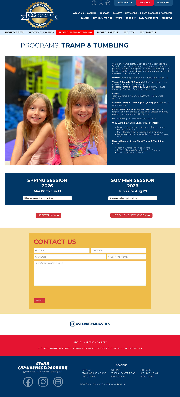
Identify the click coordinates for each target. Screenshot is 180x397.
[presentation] (53, 292)
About (77, 342)
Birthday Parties (60, 348)
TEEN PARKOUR (148, 32)
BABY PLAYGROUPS (148, 18)
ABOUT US (78, 13)
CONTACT (104, 13)
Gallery (101, 342)
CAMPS (118, 18)
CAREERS (91, 13)
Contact (117, 348)
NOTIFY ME (163, 2)
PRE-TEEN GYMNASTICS (41, 32)
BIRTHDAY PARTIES (102, 18)
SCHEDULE (167, 18)
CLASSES (85, 18)
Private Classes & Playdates (156, 13)
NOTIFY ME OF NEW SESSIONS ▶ (131, 215)
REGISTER (145, 2)
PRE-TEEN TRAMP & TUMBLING (75, 32)
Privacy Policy (133, 348)
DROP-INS (131, 18)
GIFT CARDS (131, 13)
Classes (42, 348)
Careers (89, 342)
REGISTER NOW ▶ (48, 215)
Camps (77, 348)
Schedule (103, 348)
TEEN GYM (129, 32)
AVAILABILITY (125, 2)
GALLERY (117, 13)
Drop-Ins (89, 348)
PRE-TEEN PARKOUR (108, 32)
